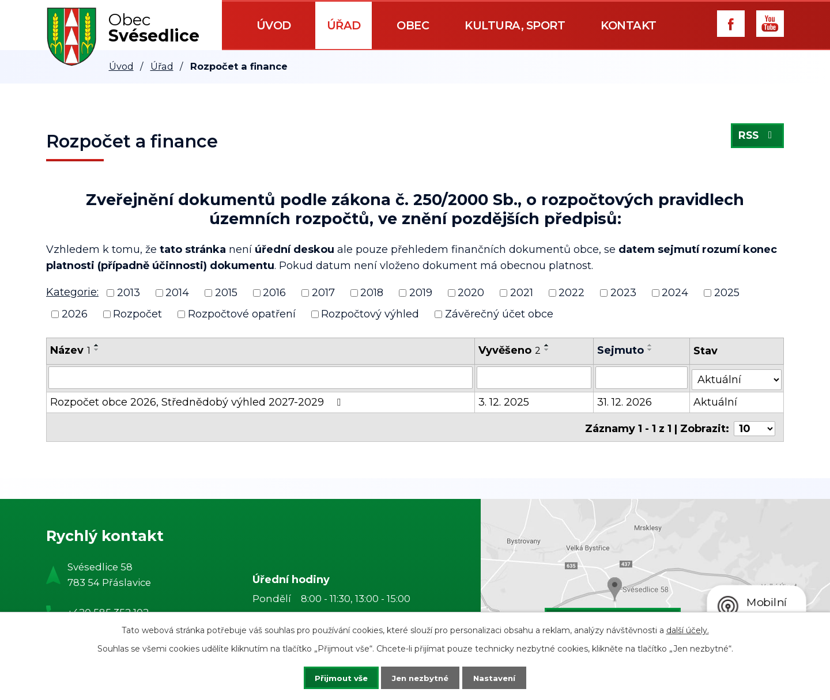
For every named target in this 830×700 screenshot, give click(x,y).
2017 (323, 292)
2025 (727, 292)
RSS (756, 137)
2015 (226, 292)
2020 (471, 292)
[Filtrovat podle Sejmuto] (642, 377)
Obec (413, 25)
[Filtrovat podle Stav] (737, 376)
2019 (420, 292)
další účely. (687, 629)
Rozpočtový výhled (370, 314)
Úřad (344, 25)
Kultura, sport (515, 25)
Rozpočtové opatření (242, 314)
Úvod (273, 25)
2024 (675, 292)
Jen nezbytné (420, 677)
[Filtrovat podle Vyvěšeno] (534, 377)
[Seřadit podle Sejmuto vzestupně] (650, 345)
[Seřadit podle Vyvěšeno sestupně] (547, 349)
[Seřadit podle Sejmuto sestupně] (650, 349)
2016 (274, 292)
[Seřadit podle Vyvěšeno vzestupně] (547, 345)
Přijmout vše (333, 677)
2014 (177, 292)
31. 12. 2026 (625, 400)
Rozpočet (137, 314)
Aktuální (716, 400)
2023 (623, 292)
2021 (521, 292)
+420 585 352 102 (108, 607)
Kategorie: (72, 292)
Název (70, 350)
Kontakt (629, 25)
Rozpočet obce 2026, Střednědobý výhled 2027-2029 (197, 400)
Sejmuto (621, 350)
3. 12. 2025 (504, 400)
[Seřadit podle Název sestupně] (96, 349)
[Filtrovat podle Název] (260, 377)
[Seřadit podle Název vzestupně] (96, 345)
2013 (128, 292)
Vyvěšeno (510, 350)
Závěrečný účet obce (499, 314)
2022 (571, 292)
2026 (75, 314)
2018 (371, 292)
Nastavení (503, 677)
